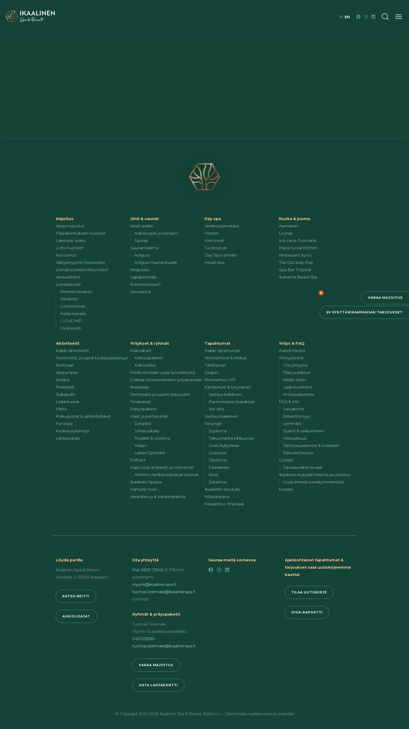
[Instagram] (366, 16)
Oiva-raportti (307, 612)
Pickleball (65, 387)
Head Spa (214, 262)
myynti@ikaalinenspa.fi (154, 584)
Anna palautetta (298, 394)
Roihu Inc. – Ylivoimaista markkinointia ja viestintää (248, 714)
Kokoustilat (145, 365)
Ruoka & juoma (294, 218)
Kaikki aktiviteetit (72, 350)
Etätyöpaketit (143, 408)
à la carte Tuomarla (297, 240)
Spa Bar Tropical (295, 269)
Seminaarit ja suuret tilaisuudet (160, 394)
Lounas (286, 233)
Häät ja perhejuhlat (149, 416)
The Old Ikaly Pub (296, 262)
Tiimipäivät (140, 401)
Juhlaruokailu (146, 430)
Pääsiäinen (219, 467)
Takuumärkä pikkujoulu (231, 438)
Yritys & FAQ (291, 343)
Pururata (64, 423)
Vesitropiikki (141, 225)
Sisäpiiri (211, 372)
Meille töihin (294, 379)
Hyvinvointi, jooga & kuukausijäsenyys (92, 357)
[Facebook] (358, 16)
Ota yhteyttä (295, 365)
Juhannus (218, 481)
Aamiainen (289, 225)
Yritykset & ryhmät (149, 343)
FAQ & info (289, 401)
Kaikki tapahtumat (222, 350)
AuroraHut (66, 255)
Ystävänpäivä (216, 496)
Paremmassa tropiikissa (231, 401)
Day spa (212, 218)
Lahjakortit (293, 408)
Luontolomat (72, 306)
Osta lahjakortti (158, 685)
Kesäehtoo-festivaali (224, 503)
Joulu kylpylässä (224, 445)
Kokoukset (140, 350)
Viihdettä (68, 298)
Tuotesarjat (215, 247)
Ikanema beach (145, 284)
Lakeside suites (71, 240)
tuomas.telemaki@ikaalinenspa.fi (163, 591)
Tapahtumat (217, 343)
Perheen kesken (76, 291)
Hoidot (211, 233)
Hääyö (140, 445)
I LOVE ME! (71, 320)
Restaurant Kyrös (295, 255)
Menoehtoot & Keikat (225, 357)
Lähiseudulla (68, 438)
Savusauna (140, 291)
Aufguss (141, 255)
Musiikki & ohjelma (152, 438)
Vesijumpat (66, 372)
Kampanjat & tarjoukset (227, 387)
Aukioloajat (76, 616)
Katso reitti (75, 596)
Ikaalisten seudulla (222, 489)
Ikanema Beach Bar (298, 277)
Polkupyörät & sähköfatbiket (83, 416)
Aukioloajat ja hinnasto (156, 233)
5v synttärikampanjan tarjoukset (364, 312)
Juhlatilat (142, 423)
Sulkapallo (65, 394)
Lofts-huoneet (69, 247)
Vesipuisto (139, 269)
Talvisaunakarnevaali (302, 467)
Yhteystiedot (291, 357)
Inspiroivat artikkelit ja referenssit (162, 467)
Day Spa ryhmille (220, 255)
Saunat (141, 240)
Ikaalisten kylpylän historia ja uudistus (314, 474)
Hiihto (61, 408)
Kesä (213, 474)
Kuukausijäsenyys (72, 430)
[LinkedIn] (373, 16)
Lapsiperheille (143, 277)
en (347, 17)
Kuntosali (64, 365)
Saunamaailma (144, 247)
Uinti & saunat (144, 218)
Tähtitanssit (215, 365)
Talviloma (218, 460)
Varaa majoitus (385, 298)
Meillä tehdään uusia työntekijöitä (162, 372)
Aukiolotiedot (292, 350)
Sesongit (212, 423)
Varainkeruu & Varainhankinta (157, 496)
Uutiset (286, 460)
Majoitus (65, 218)
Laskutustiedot (297, 387)
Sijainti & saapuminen (303, 430)
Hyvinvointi (70, 328)
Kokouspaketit (148, 357)
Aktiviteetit (67, 343)
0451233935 (143, 638)
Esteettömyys (296, 416)
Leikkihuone (67, 401)
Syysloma (218, 430)
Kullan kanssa (73, 313)
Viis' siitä (216, 408)
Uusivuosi (218, 452)
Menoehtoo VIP (220, 379)
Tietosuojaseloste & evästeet (311, 445)
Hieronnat (214, 240)
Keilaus (62, 379)
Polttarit (138, 460)
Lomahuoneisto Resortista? (82, 269)
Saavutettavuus (298, 452)
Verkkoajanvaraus (221, 225)
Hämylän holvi (143, 489)
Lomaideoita (68, 284)
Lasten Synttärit (149, 452)
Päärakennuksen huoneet (81, 233)
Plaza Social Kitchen (298, 247)
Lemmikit (292, 423)
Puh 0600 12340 (147, 569)
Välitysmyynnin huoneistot (80, 262)
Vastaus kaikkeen (225, 394)
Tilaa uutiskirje (296, 372)
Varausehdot (68, 277)
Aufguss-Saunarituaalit (155, 262)
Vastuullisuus (294, 438)
